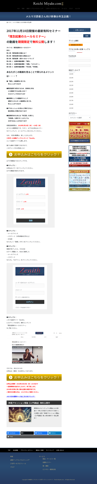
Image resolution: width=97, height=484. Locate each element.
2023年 (71, 78)
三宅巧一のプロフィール (18, 463)
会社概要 (15, 450)
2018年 (71, 97)
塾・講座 (45, 466)
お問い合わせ (60, 450)
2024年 (71, 74)
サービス (42, 456)
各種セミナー (47, 462)
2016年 (71, 104)
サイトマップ (50, 450)
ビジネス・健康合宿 (49, 469)
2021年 (71, 85)
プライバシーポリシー (27, 450)
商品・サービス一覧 (49, 459)
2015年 (71, 108)
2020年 (71, 89)
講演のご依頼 (39, 450)
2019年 (71, 93)
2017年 (71, 100)
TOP (9, 450)
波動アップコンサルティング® (20, 460)
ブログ (12, 467)
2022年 (71, 81)
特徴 (11, 456)
